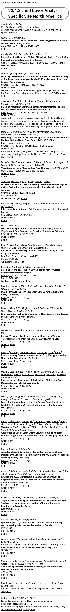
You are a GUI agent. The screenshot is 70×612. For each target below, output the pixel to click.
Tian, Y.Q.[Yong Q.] (43, 181)
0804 (12, 148)
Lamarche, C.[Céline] (11, 374)
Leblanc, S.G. (41, 54)
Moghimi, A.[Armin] (56, 421)
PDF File (5, 531)
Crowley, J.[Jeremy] (52, 471)
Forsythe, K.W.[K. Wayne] (13, 162)
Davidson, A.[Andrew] (11, 427)
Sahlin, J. (5, 497)
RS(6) (3, 214)
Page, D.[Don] (50, 561)
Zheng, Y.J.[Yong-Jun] (51, 396)
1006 (12, 531)
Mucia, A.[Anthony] (10, 396)
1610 (15, 259)
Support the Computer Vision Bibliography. (45, 606)
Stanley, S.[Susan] (16, 563)
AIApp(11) (6, 46)
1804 (12, 322)
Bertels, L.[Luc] (55, 538)
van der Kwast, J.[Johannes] (14, 538)
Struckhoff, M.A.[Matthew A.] (43, 101)
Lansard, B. (53, 497)
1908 (12, 363)
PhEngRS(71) (7, 84)
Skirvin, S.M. (7, 37)
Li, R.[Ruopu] (55, 352)
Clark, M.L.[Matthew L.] (12, 267)
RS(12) (4, 410)
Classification (7, 27)
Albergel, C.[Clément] (11, 399)
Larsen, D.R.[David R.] (19, 104)
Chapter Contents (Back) (12, 24)
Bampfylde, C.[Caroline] (12, 561)
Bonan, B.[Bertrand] (30, 396)
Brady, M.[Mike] (9, 377)
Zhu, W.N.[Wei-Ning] (11, 181)
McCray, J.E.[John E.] (21, 289)
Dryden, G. (19, 37)
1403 (12, 217)
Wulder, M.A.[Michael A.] (34, 374)
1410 (12, 236)
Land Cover (20, 27)
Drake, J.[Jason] (8, 311)
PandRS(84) (6, 192)
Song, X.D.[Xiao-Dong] (32, 244)
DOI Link (5, 87)
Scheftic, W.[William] (11, 203)
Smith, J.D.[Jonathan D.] (25, 134)
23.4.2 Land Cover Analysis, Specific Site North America (35, 13)
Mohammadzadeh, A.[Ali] (21, 429)
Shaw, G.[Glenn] (24, 474)
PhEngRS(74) (7, 112)
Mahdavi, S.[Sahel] (54, 424)
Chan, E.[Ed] (57, 371)
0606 (12, 65)
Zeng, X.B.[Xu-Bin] (30, 203)
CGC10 (4, 528)
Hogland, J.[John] (30, 308)
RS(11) (4, 341)
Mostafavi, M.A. (18, 497)
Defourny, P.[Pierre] (56, 374)
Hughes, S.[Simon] (33, 561)
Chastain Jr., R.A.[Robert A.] (14, 101)
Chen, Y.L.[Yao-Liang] (11, 244)
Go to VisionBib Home (11, 2)
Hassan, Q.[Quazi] (27, 519)
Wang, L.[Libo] (8, 371)
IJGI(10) (4, 460)
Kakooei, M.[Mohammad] (34, 421)
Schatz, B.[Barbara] (35, 162)
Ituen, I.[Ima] (7, 449)
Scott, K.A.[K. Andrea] (33, 330)
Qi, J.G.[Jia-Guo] (31, 73)
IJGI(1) (4, 170)
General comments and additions (17, 601)
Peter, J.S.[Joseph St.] (11, 308)
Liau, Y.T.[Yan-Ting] (10, 225)
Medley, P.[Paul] (24, 311)
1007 (12, 553)
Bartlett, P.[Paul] (24, 371)
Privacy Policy (29, 2)
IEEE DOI (5, 65)
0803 (12, 115)
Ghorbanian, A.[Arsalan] (12, 424)
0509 (12, 87)
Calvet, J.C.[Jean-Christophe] (36, 399)
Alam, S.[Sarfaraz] (9, 352)
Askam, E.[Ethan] (9, 471)
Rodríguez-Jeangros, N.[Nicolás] (16, 286)
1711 (12, 300)
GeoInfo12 (6, 508)
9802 (36, 46)
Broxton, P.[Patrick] (49, 203)
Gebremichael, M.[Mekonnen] (34, 352)
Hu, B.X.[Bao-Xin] (23, 449)
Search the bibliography (12, 606)
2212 (12, 488)
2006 (12, 413)
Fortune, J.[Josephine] (43, 474)
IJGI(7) (4, 319)
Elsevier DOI (7, 195)
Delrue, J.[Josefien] (37, 538)
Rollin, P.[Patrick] (50, 427)
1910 (12, 388)
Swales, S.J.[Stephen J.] (57, 162)
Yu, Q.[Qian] (28, 181)
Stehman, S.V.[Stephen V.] (13, 131)
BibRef (4, 49)
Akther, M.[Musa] (9, 519)
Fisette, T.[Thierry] (31, 427)
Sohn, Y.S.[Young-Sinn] (11, 73)
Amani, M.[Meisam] (10, 421)
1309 (15, 195)
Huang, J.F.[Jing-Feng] (11, 247)
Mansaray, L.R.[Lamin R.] (35, 247)
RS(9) (3, 297)
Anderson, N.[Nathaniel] (51, 308)
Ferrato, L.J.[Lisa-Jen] (11, 165)
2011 (12, 441)
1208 (12, 173)
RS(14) (4, 485)
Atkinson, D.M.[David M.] (34, 165)
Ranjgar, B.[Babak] (35, 424)
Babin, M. (41, 497)
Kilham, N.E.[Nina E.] (35, 267)
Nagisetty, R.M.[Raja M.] (30, 471)
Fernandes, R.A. (26, 54)
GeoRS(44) (6, 62)
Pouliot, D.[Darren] (42, 371)
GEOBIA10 (6, 550)
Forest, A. (31, 497)
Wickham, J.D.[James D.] (38, 131)
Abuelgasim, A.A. (9, 54)
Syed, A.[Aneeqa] (34, 563)
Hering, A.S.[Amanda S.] (44, 286)
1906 (12, 344)
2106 (12, 463)
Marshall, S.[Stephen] (11, 330)
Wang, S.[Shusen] (52, 244)
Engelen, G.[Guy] (9, 541)
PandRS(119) (7, 256)
